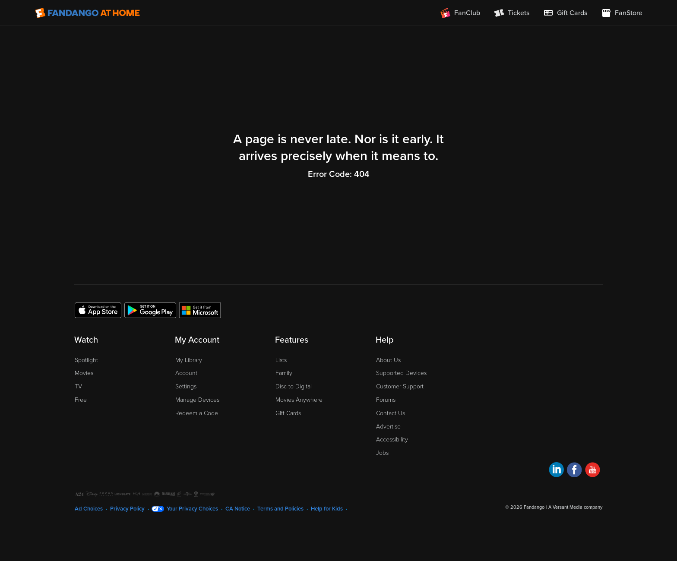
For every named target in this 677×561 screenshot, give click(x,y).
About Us (388, 360)
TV (78, 386)
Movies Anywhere (299, 399)
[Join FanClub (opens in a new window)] (460, 13)
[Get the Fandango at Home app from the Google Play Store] (150, 310)
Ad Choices (89, 508)
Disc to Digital (293, 386)
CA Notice (237, 508)
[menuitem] (565, 13)
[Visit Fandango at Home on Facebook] (574, 471)
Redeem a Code (196, 413)
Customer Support (400, 386)
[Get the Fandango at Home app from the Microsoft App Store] (200, 310)
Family (283, 373)
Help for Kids (327, 508)
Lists (281, 360)
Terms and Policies (280, 508)
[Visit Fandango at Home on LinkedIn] (556, 471)
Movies (84, 373)
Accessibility (392, 439)
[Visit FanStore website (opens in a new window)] (622, 13)
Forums (385, 399)
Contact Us (390, 413)
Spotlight (86, 360)
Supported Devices (401, 373)
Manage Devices (197, 399)
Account (186, 373)
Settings (185, 386)
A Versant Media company (575, 507)
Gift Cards (288, 413)
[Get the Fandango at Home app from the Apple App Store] (98, 310)
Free (81, 399)
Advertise (388, 426)
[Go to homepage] (87, 13)
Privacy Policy (127, 508)
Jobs (382, 453)
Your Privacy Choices (192, 508)
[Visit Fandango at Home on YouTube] (593, 471)
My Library (188, 360)
